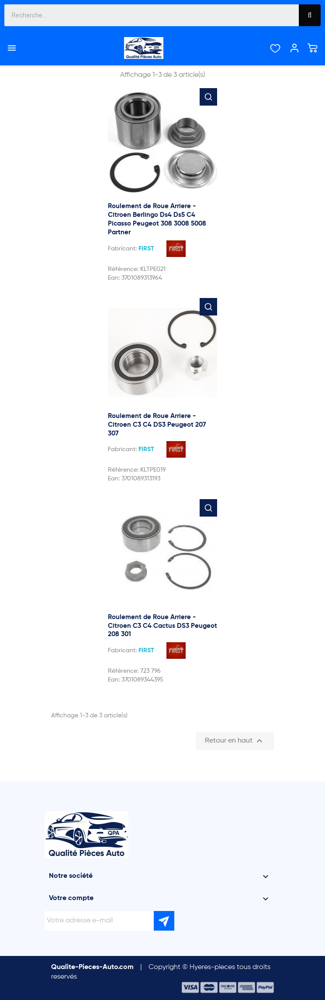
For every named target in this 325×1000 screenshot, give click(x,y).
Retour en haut (235, 741)
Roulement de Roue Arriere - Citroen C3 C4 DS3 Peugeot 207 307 (157, 425)
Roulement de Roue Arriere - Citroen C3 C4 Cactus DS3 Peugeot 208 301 (162, 626)
